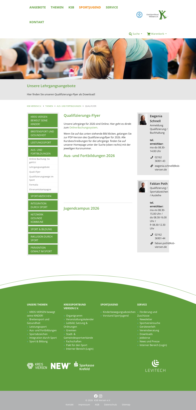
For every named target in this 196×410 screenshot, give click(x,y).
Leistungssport (41, 142)
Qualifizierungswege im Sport (41, 178)
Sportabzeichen (41, 196)
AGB (97, 404)
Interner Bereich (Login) (79, 348)
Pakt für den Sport (76, 345)
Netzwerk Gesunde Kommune (37, 218)
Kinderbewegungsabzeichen (119, 312)
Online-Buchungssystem (83, 127)
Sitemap (126, 404)
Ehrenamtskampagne (40, 189)
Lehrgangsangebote (39, 167)
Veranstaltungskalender (80, 319)
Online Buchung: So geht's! (39, 160)
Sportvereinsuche (150, 323)
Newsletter (146, 319)
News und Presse (150, 341)
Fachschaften (73, 341)
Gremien (71, 330)
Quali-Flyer (34, 171)
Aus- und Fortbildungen (41, 151)
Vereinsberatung (149, 330)
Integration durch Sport (39, 205)
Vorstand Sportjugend (116, 315)
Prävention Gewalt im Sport (41, 249)
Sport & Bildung (41, 229)
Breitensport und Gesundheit (42, 133)
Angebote (37, 7)
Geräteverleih (147, 326)
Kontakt (70, 404)
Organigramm (74, 315)
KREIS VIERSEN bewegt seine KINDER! (39, 120)
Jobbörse (145, 337)
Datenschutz (110, 404)
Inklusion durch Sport (42, 238)
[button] (135, 33)
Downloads (146, 334)
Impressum (84, 404)
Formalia (33, 184)
